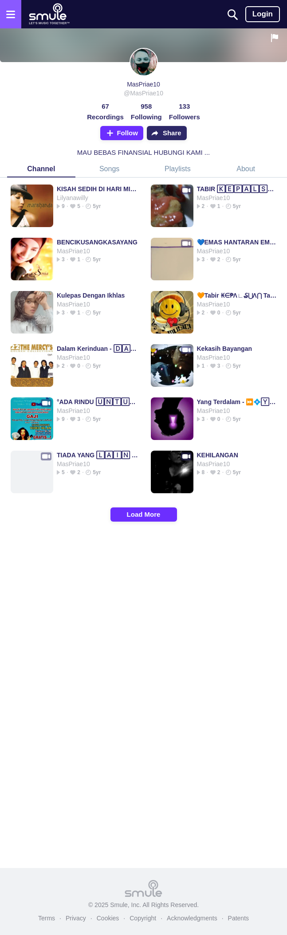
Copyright (143, 918)
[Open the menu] (10, 14)
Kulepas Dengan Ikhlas (91, 295)
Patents (238, 918)
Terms (46, 918)
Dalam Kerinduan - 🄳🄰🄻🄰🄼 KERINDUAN (97, 348)
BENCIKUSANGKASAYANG (97, 242)
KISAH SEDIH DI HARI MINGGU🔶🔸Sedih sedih (97, 188)
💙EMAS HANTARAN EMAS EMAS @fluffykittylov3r (237, 242)
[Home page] (49, 14)
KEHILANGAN (217, 455)
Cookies (108, 918)
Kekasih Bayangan (224, 348)
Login (262, 14)
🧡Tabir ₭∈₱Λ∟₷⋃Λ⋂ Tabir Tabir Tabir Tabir (237, 295)
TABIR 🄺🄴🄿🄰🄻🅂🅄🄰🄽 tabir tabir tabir (237, 188)
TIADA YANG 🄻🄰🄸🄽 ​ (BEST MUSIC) (97, 455)
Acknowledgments (192, 918)
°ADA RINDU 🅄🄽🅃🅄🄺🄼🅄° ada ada (97, 401)
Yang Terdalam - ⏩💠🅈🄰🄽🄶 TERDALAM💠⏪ (237, 401)
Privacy (76, 918)
